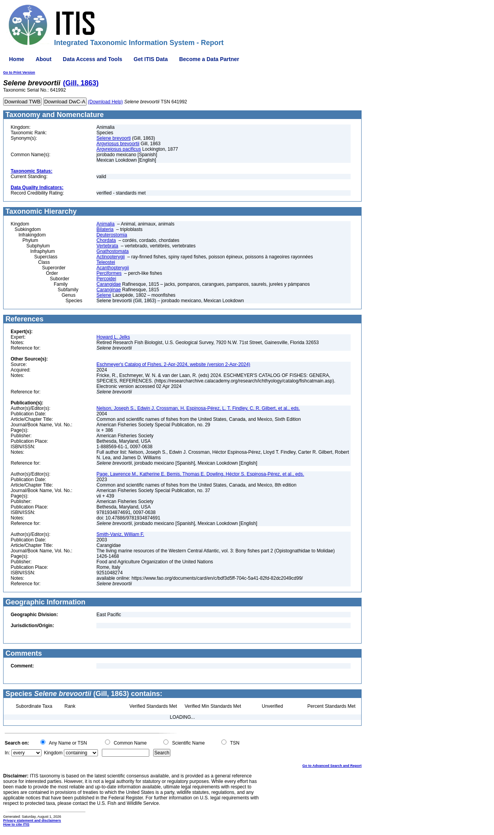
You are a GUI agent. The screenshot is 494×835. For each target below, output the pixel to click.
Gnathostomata (112, 251)
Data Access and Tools (92, 59)
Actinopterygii (110, 257)
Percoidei (106, 278)
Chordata (106, 240)
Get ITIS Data (151, 59)
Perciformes (108, 273)
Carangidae (108, 284)
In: (7, 753)
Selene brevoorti (113, 138)
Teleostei (105, 262)
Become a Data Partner (209, 59)
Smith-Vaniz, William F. (120, 534)
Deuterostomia (111, 235)
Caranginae (108, 289)
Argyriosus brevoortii (117, 143)
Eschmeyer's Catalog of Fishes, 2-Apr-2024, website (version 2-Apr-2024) (173, 364)
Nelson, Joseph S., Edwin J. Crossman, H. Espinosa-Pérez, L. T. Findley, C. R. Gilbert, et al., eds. (198, 408)
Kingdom (53, 753)
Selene (103, 295)
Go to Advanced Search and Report (332, 766)
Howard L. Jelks (113, 337)
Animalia (105, 224)
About (43, 59)
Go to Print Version (19, 72)
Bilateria (104, 229)
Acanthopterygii (112, 268)
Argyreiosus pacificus (118, 149)
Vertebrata (107, 246)
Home (16, 59)
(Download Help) (105, 102)
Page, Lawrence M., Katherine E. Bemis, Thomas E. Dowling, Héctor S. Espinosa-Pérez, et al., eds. (200, 474)
